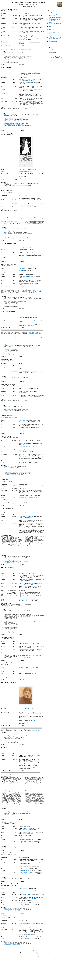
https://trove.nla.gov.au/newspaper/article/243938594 (13, 354)
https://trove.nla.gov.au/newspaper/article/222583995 (13, 632)
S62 (4, 228)
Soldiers (51, 30)
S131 (5, 623)
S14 (4, 53)
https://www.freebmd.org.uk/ (20, 431)
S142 (5, 625)
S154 (5, 628)
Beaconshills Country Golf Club (55, 35)
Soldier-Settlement (54, 32)
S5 (4, 299)
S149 (5, 304)
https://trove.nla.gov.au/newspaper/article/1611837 (12, 127)
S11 (4, 126)
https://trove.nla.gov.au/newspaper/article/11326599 (12, 231)
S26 (4, 116)
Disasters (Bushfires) (54, 29)
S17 (4, 58)
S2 (4, 733)
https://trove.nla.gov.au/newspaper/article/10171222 (12, 503)
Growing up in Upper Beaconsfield (54, 20)
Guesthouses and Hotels (55, 23)
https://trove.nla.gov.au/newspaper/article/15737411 (12, 910)
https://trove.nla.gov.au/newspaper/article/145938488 (13, 816)
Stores (50, 22)
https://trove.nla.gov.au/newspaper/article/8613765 (12, 736)
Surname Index (53, 14)
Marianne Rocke (35, 953)
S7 (4, 738)
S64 (4, 52)
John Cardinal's (33, 956)
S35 (4, 114)
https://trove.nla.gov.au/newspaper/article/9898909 (12, 812)
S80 (4, 232)
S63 (4, 611)
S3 (4, 121)
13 (31, 604)
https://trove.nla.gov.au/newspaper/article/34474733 (12, 562)
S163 (5, 306)
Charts (50, 33)
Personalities (52, 28)
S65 (4, 57)
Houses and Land (53, 25)
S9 (4, 431)
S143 (5, 303)
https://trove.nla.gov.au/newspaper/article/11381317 (12, 54)
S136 (5, 62)
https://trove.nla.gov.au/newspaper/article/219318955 (13, 560)
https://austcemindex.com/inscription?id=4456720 (12, 235)
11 (43, 593)
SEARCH (51, 43)
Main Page (51, 12)
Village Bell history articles (55, 40)
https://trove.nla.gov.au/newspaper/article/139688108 (13, 474)
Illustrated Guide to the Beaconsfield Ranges (55, 38)
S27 (4, 119)
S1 (4, 185)
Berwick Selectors (53, 41)
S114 (5, 739)
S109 (5, 741)
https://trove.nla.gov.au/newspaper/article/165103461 (13, 124)
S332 (5, 467)
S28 (4, 120)
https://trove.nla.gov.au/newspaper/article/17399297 (12, 59)
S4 (4, 56)
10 (42, 593)
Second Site (37, 956)
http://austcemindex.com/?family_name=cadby (26, 233)
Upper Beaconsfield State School (55, 18)
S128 (5, 302)
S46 (4, 118)
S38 (4, 233)
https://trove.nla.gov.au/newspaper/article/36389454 (12, 238)
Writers (50, 26)
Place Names (52, 15)
